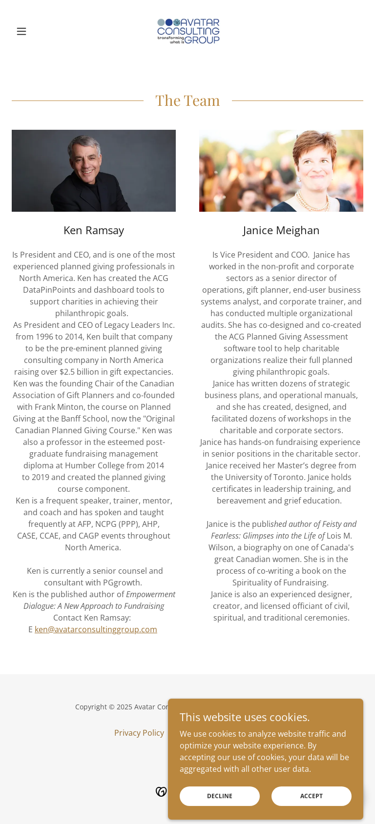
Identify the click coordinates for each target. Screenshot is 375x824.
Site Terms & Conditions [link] (216, 732)
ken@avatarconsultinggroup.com (96, 629)
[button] (38, 31)
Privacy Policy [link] (139, 732)
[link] (187, 31)
